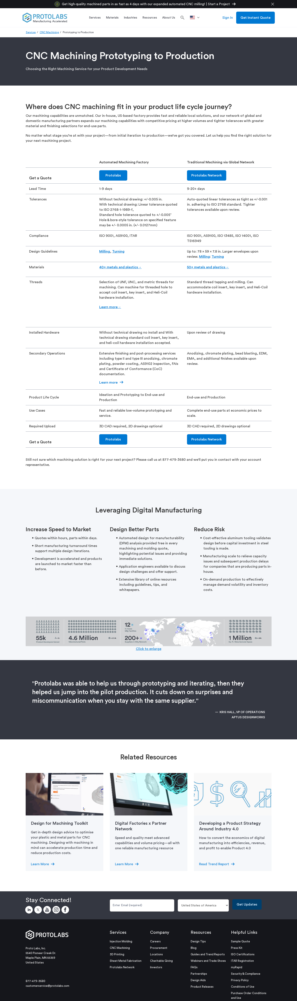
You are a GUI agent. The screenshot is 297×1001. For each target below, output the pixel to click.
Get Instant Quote (255, 17)
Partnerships (199, 973)
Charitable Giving (161, 960)
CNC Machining (49, 32)
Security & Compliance (245, 973)
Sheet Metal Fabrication (125, 960)
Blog (193, 947)
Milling (104, 251)
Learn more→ (110, 307)
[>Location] (196, 17)
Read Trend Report (214, 864)
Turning (118, 251)
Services (31, 32)
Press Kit (236, 947)
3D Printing (117, 954)
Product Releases (202, 986)
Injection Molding (121, 941)
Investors (156, 967)
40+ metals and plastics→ (120, 267)
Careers (155, 941)
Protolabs (113, 175)
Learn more (108, 382)
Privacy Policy (240, 980)
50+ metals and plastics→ (208, 267)
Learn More (40, 864)
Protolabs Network (206, 175)
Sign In (227, 17)
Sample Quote (240, 941)
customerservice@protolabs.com (47, 985)
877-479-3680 (35, 981)
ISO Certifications (243, 954)
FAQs (194, 967)
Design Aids (198, 980)
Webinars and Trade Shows (208, 960)
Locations (156, 954)
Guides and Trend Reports (208, 954)
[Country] (203, 905)
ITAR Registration (242, 960)
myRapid (236, 967)
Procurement (158, 947)
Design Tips (198, 941)
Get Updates (247, 904)
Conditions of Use (242, 986)
